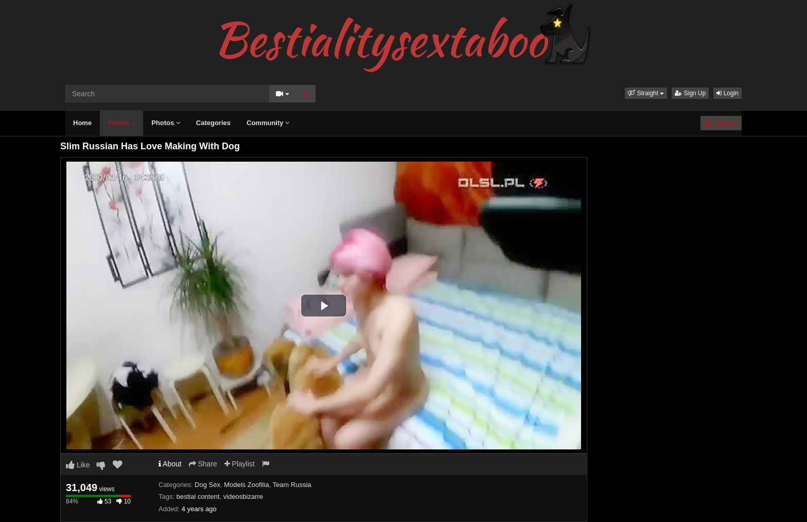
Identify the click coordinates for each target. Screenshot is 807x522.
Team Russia (292, 485)
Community (268, 123)
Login (727, 93)
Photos (165, 123)
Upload (721, 123)
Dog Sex (207, 485)
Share (203, 464)
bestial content (198, 496)
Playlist (239, 464)
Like (78, 465)
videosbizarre (243, 496)
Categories (213, 123)
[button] (646, 93)
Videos (121, 123)
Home (82, 123)
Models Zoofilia (246, 485)
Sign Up (690, 93)
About (170, 464)
